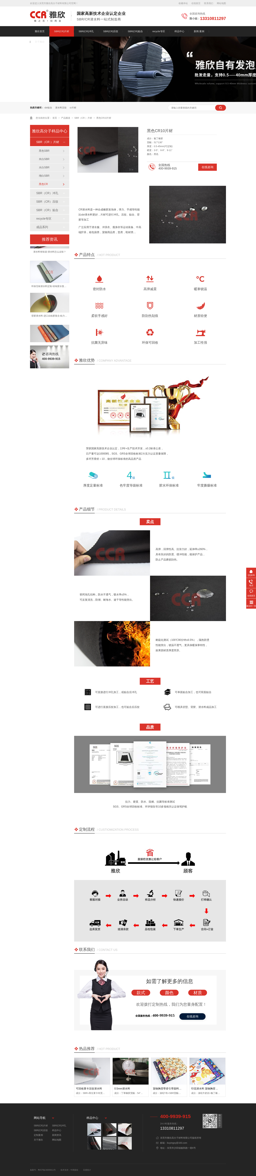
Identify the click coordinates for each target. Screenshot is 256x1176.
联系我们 (208, 3)
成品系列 (42, 227)
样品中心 (179, 31)
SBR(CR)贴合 (135, 31)
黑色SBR (44, 150)
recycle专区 (158, 31)
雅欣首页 (40, 31)
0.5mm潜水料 (122, 1088)
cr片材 (73, 107)
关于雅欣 (40, 41)
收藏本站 (183, 3)
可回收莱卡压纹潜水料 (89, 1088)
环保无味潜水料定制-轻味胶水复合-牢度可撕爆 (55, 287)
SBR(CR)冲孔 (86, 31)
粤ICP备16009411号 (47, 1170)
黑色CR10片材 (103, 118)
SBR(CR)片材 (61, 31)
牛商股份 (74, 1170)
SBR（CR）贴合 (47, 210)
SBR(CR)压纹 (110, 31)
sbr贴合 (48, 107)
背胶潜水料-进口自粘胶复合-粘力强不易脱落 (53, 317)
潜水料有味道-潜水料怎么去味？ (49, 253)
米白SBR (44, 159)
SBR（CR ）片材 (83, 118)
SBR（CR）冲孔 (47, 193)
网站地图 (221, 3)
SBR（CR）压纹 (47, 201)
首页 (55, 118)
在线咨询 (207, 167)
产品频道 (66, 118)
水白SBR (44, 167)
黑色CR (43, 184)
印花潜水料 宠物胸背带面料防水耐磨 (212, 1088)
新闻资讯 (56, 1135)
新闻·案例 (199, 31)
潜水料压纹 (61, 107)
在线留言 (195, 3)
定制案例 (38, 1135)
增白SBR (44, 175)
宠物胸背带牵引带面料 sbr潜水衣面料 (174, 1088)
